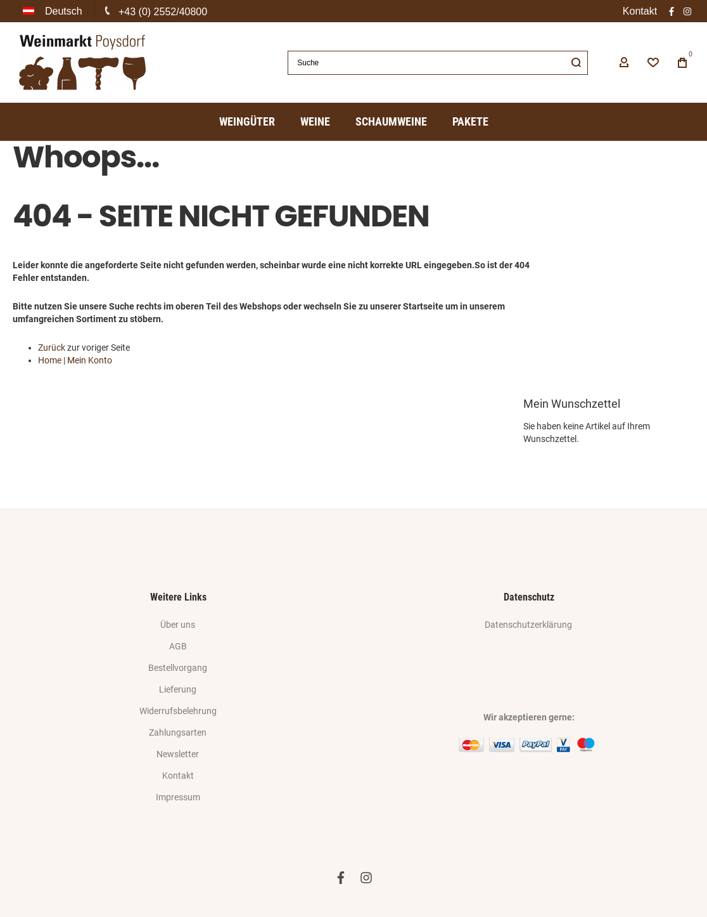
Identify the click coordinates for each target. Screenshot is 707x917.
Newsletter (177, 754)
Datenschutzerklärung (528, 625)
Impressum (178, 797)
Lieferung (177, 689)
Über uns (177, 625)
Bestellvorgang (177, 668)
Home (49, 360)
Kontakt (640, 11)
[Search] (576, 63)
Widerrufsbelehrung (178, 711)
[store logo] (82, 62)
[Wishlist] (653, 63)
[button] (54, 11)
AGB (178, 646)
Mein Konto (89, 360)
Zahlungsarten (178, 732)
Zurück (51, 347)
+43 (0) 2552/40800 (162, 11)
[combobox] (438, 63)
